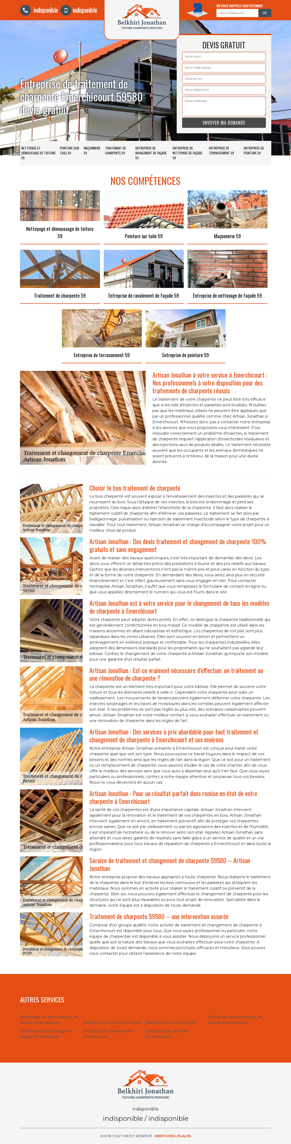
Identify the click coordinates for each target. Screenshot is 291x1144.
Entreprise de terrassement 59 (221, 150)
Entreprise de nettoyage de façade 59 (187, 153)
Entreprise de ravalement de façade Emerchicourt (235, 1020)
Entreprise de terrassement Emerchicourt (109, 1034)
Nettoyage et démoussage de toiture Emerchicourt (49, 1020)
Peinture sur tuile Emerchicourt (112, 1022)
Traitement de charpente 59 (115, 150)
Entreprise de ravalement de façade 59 (151, 153)
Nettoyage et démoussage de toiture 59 (38, 153)
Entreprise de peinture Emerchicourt (167, 1034)
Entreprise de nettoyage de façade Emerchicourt (46, 1034)
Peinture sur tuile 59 (69, 150)
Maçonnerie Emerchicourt (170, 1022)
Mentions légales (173, 1136)
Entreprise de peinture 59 (254, 150)
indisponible (39, 10)
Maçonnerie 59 (92, 150)
